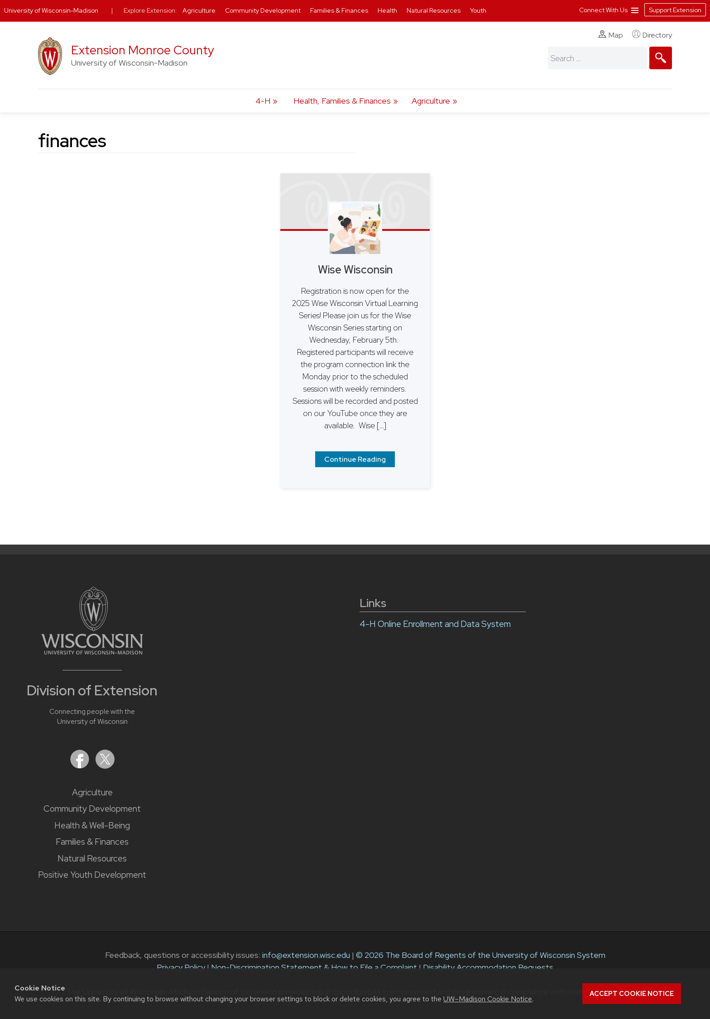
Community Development (92, 808)
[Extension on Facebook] (80, 765)
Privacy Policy (181, 967)
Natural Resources (92, 858)
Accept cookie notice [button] (632, 993)
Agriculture (431, 101)
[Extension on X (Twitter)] (105, 765)
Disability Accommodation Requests (488, 967)
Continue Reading (355, 459)
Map (610, 35)
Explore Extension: (150, 10)
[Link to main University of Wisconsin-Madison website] (92, 651)
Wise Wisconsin (355, 270)
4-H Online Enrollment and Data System (435, 624)
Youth (478, 10)
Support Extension (675, 10)
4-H (262, 101)
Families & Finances (92, 841)
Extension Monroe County (142, 50)
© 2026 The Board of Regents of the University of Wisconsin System (480, 955)
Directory (652, 35)
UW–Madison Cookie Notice (487, 999)
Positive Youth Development (92, 874)
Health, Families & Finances (342, 101)
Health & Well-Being (92, 825)
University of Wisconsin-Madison (51, 10)
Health (388, 10)
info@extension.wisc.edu (306, 955)
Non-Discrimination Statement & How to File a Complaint (314, 967)
